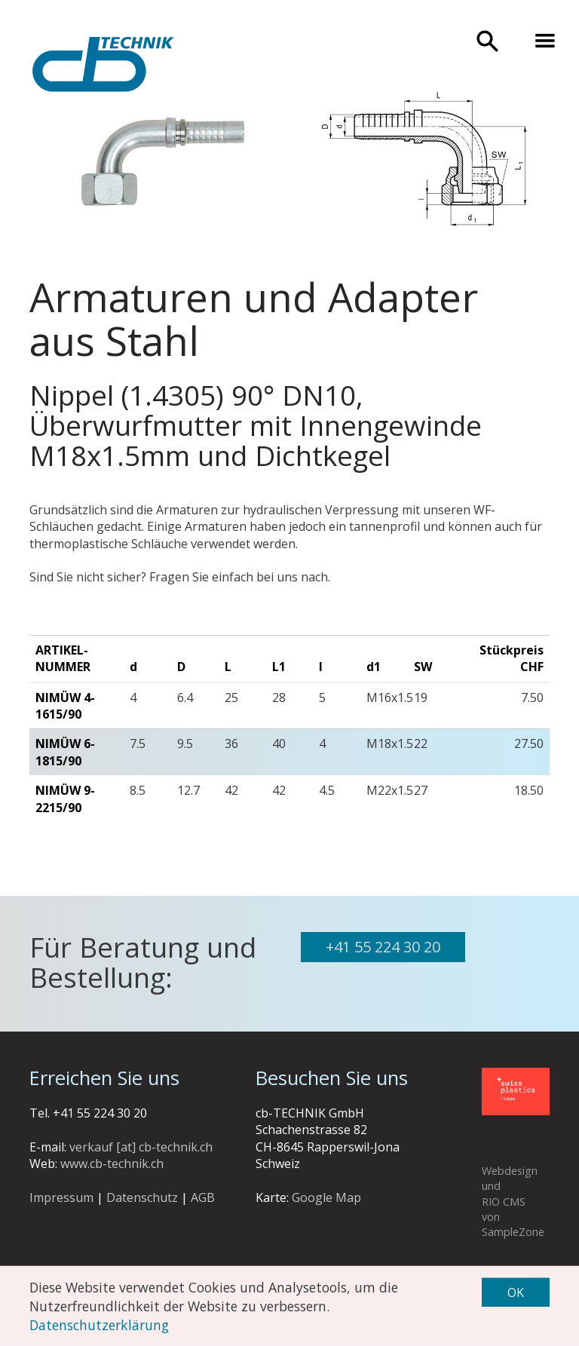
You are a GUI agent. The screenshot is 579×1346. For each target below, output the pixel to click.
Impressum (61, 1197)
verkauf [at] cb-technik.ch (141, 1147)
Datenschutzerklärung (99, 1324)
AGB (203, 1197)
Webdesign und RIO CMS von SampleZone (513, 1201)
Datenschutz (142, 1197)
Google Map (326, 1197)
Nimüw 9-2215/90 (65, 798)
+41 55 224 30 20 (383, 947)
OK (515, 1292)
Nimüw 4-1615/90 (65, 705)
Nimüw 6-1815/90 (65, 751)
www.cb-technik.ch (112, 1163)
